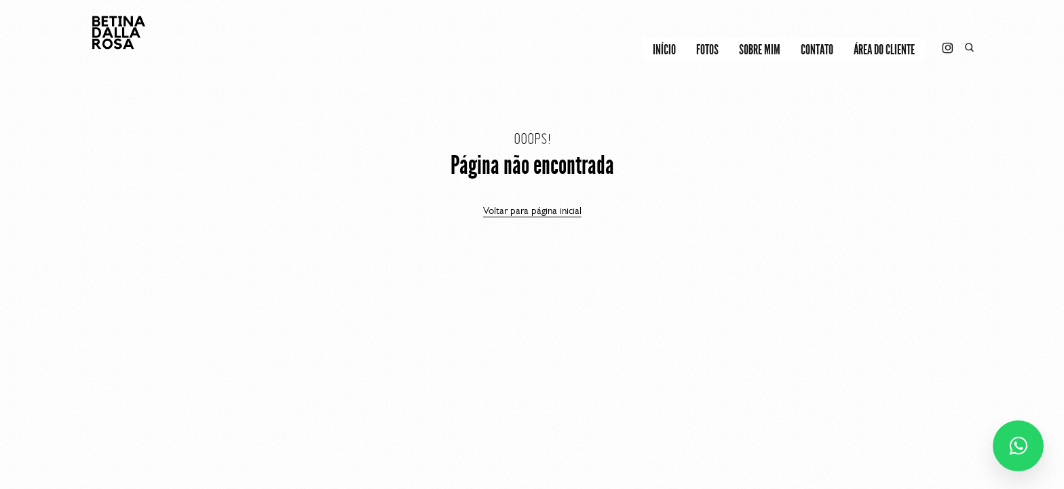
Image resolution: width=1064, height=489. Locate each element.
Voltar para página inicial (532, 210)
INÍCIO (664, 49)
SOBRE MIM (759, 49)
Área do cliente (884, 49)
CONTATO (817, 49)
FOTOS (707, 49)
